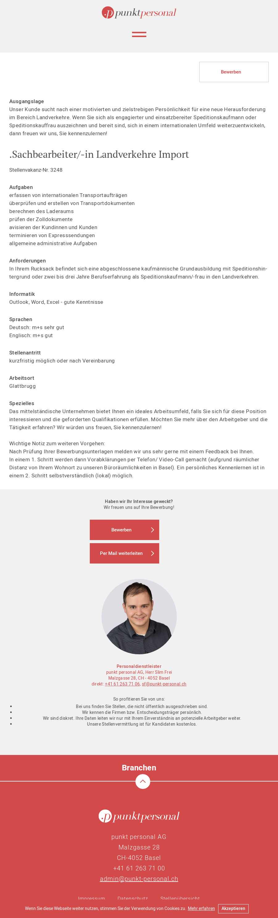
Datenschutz (133, 899)
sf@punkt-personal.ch (164, 684)
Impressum (91, 899)
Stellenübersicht (180, 899)
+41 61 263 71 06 (122, 684)
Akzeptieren (233, 908)
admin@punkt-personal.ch (139, 878)
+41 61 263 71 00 (139, 868)
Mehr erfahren (201, 908)
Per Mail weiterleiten (121, 553)
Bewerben (231, 72)
